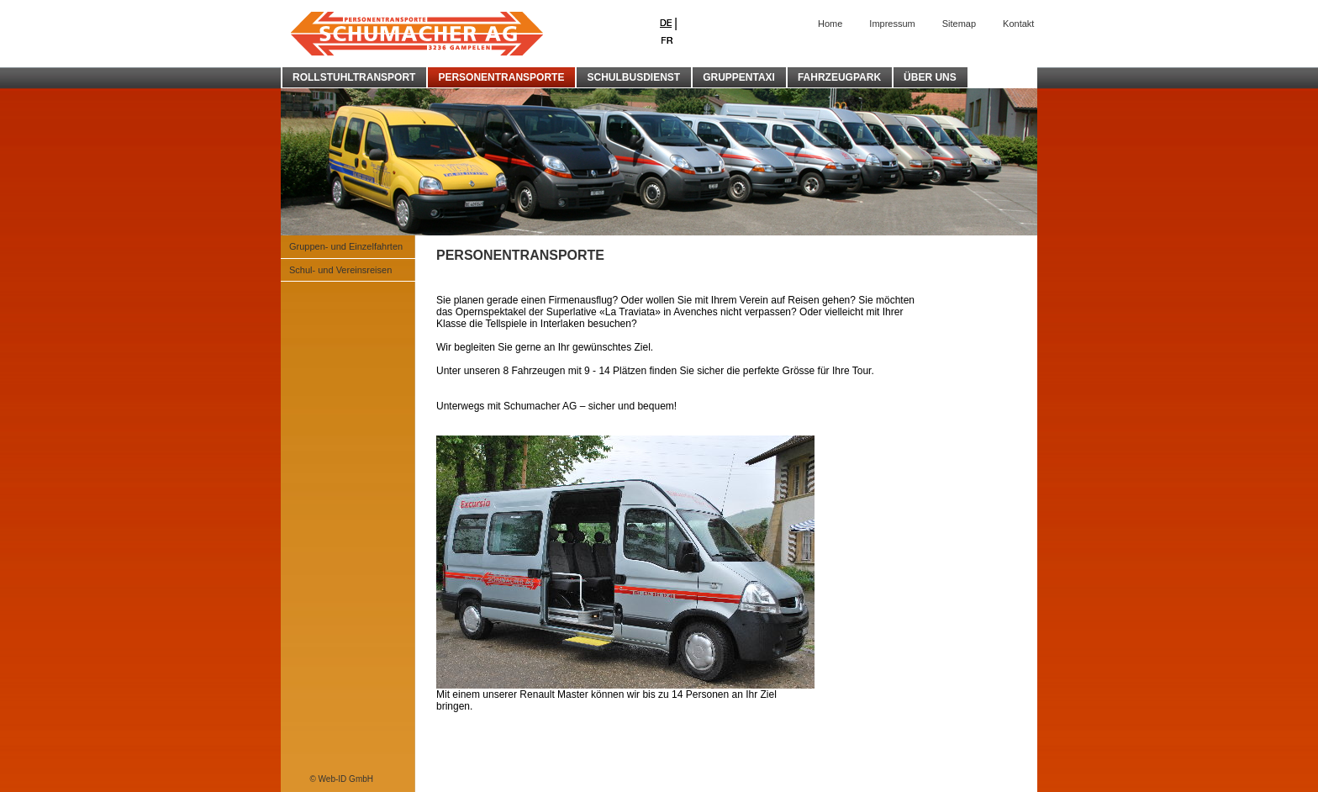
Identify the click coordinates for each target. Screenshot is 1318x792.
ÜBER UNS (930, 77)
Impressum (892, 23)
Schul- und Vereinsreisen (340, 270)
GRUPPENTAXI (739, 77)
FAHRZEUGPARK (839, 77)
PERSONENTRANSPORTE (501, 77)
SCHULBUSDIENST (633, 77)
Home (830, 23)
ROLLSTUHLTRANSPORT (354, 77)
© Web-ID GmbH (341, 779)
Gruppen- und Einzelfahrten (346, 246)
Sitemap (959, 23)
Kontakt (1018, 23)
